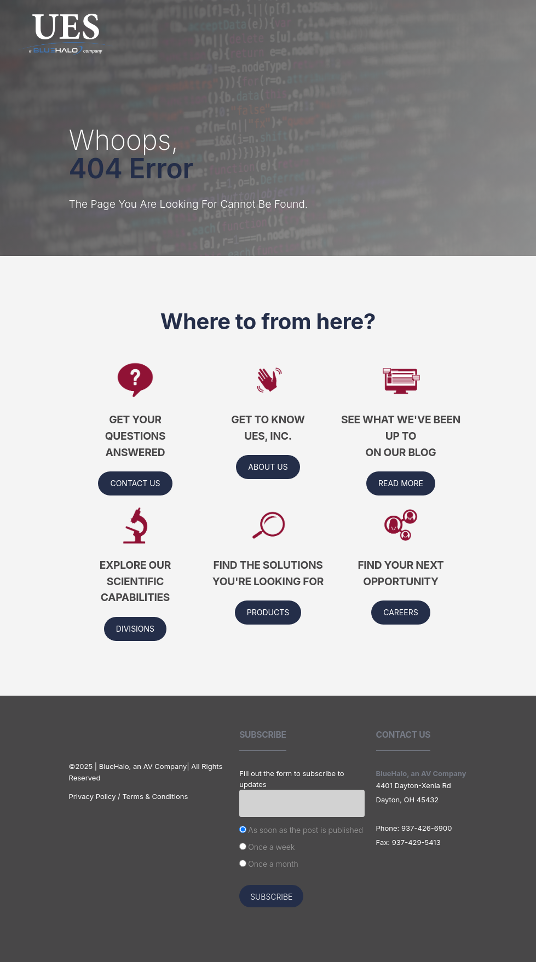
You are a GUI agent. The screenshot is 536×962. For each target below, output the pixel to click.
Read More (400, 483)
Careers (400, 612)
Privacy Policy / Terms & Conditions (128, 796)
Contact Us (135, 483)
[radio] (302, 831)
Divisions (135, 628)
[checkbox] (302, 848)
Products (268, 612)
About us (267, 466)
